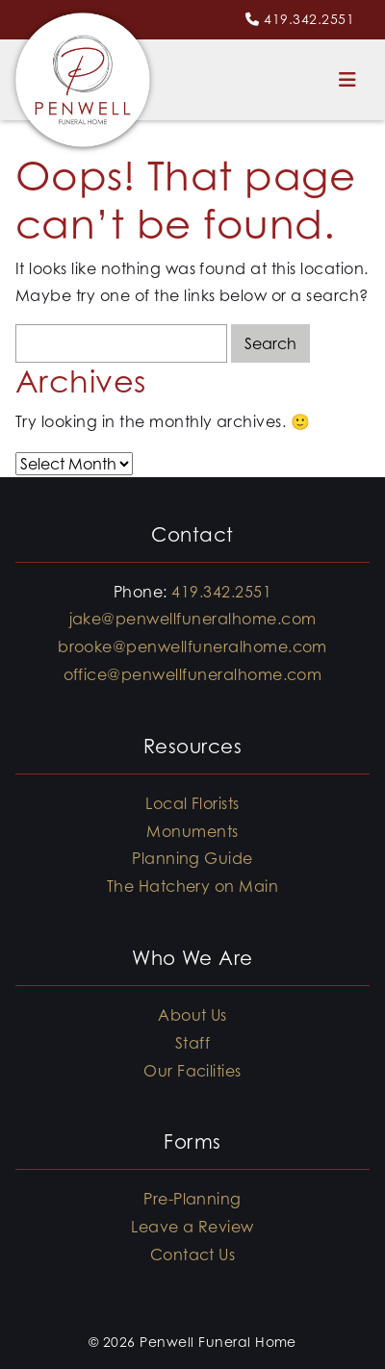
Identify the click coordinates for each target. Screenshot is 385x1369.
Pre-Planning (192, 1198)
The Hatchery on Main (193, 886)
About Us (192, 1015)
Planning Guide (192, 858)
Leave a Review (192, 1226)
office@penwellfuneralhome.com (193, 674)
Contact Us (193, 1254)
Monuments (192, 831)
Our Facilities (192, 1070)
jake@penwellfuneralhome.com (193, 618)
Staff (192, 1042)
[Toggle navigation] (347, 79)
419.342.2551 (309, 19)
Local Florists (192, 803)
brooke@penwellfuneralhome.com (192, 646)
